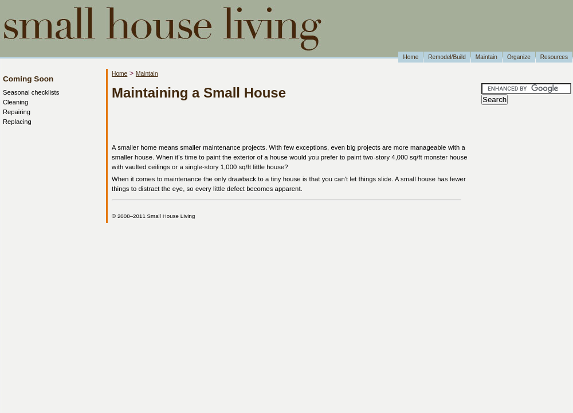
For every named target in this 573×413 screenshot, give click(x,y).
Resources (554, 57)
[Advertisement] (246, 123)
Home (410, 57)
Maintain (486, 57)
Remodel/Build (447, 57)
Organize (519, 57)
